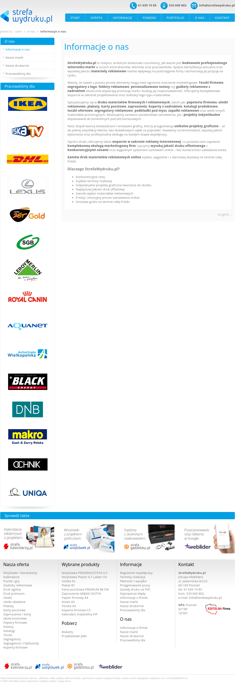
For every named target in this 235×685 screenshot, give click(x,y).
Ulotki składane (14, 602)
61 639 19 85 (147, 5)
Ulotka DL (69, 581)
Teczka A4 (69, 606)
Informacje (131, 564)
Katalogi (9, 631)
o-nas (31, 31)
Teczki (7, 635)
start (18, 31)
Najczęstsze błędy (133, 593)
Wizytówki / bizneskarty (20, 573)
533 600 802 (177, 5)
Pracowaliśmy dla (18, 73)
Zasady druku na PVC (135, 589)
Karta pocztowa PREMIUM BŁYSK (85, 589)
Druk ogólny (12, 589)
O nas (10, 41)
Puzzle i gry (11, 581)
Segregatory (12, 639)
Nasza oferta (16, 564)
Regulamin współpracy (136, 573)
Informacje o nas (17, 49)
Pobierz (69, 623)
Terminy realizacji (132, 577)
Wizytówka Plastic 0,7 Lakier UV (84, 577)
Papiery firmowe (15, 622)
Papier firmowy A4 (75, 597)
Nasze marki (14, 57)
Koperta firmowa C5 (76, 610)
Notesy (8, 626)
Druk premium (13, 593)
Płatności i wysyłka (133, 581)
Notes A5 (68, 602)
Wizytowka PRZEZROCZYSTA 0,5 (84, 573)
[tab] (27, 49)
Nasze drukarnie (17, 65)
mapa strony (64, 681)
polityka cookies (48, 681)
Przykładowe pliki (74, 636)
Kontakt (186, 564)
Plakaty (8, 606)
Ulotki (7, 597)
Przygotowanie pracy (135, 585)
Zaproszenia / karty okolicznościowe (17, 616)
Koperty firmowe (15, 647)
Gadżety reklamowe (17, 585)
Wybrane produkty (80, 564)
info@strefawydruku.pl (217, 5)
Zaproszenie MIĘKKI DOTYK (81, 593)
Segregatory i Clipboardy (21, 643)
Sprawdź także (16, 515)
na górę (223, 214)
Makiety (67, 632)
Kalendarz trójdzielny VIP (80, 614)
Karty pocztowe (14, 610)
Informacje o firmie (134, 597)
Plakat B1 (68, 585)
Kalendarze (11, 577)
